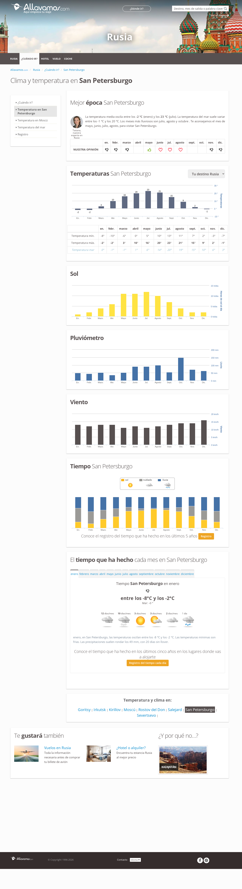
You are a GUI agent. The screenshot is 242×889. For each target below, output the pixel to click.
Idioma (135, 859)
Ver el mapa (219, 15)
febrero (84, 574)
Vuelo (56, 58)
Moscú (129, 709)
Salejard (175, 709)
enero (74, 574)
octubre (160, 574)
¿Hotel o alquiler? (131, 747)
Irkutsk (100, 709)
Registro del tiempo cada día (147, 663)
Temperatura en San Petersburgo (32, 111)
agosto (133, 574)
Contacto (122, 859)
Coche (68, 58)
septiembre (146, 574)
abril (102, 574)
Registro (206, 536)
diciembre (187, 574)
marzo (94, 574)
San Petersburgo (199, 709)
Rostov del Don (151, 709)
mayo (110, 574)
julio (125, 574)
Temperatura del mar (31, 127)
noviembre (173, 574)
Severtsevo (146, 715)
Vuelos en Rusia (57, 747)
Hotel (45, 58)
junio (118, 574)
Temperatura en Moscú (33, 120)
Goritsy (84, 709)
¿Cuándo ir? (29, 58)
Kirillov (115, 709)
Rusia (14, 58)
